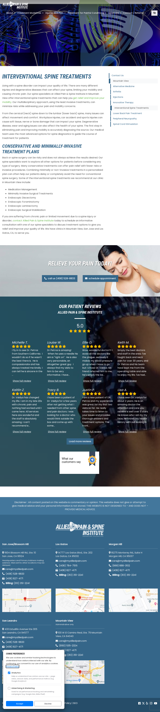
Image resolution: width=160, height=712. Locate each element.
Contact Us (118, 75)
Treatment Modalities (30, 13)
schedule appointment (100, 278)
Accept (19, 703)
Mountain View (121, 80)
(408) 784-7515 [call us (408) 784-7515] (66, 565)
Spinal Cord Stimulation (125, 124)
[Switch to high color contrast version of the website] (154, 13)
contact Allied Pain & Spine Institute (33, 220)
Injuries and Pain (55, 13)
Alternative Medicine (123, 86)
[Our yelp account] (147, 703)
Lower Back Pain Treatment (127, 113)
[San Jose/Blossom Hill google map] (26, 600)
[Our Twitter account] (143, 703)
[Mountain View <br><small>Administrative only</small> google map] (80, 672)
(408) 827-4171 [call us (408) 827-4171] (12, 578)
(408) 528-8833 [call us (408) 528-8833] (13, 573)
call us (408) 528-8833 (59, 278)
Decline (47, 703)
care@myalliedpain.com (17, 569)
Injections (118, 97)
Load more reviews (80, 441)
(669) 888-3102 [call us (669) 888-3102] (119, 565)
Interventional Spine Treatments (132, 107)
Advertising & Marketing (23, 688)
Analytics (16, 672)
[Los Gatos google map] (80, 600)
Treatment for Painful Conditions (87, 13)
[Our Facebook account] (139, 703)
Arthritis (117, 91)
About (11, 13)
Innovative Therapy (123, 102)
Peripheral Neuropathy (125, 118)
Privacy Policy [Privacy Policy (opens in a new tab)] (12, 666)
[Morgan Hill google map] (133, 600)
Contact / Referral (134, 13)
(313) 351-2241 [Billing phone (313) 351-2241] (16, 583)
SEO (75, 703)
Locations (115, 13)
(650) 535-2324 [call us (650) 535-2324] (67, 645)
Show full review (22, 381)
